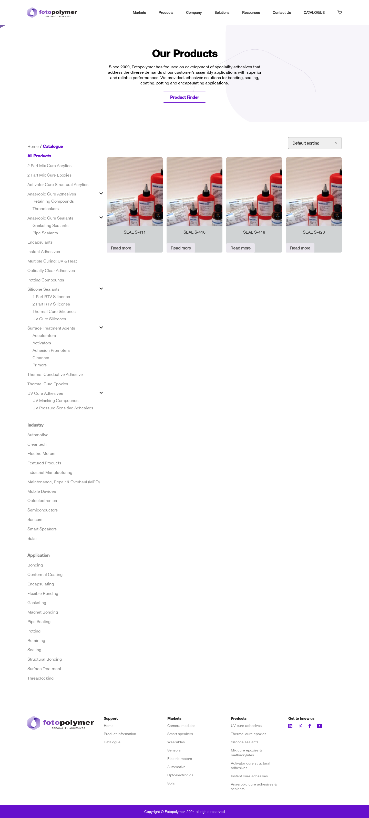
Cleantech (37, 444)
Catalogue (112, 742)
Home (33, 146)
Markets (139, 12)
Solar (32, 538)
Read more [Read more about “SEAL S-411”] (121, 248)
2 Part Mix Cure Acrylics (49, 165)
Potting (33, 631)
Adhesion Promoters (51, 350)
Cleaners (41, 357)
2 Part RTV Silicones (51, 304)
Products (166, 12)
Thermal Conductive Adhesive (55, 374)
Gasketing (36, 602)
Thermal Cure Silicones (54, 311)
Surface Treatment (44, 668)
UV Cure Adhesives (45, 393)
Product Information (120, 734)
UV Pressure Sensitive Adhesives (63, 408)
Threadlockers (46, 208)
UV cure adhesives (246, 726)
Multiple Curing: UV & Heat (52, 261)
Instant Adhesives (43, 251)
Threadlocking (40, 678)
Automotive (37, 434)
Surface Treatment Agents (51, 328)
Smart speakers (180, 734)
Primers (40, 365)
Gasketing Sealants (50, 225)
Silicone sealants (244, 742)
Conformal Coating (45, 574)
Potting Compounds (45, 280)
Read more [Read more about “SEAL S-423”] (300, 248)
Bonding (35, 565)
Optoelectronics (42, 500)
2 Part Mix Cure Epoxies (49, 175)
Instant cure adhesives (249, 776)
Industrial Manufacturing (49, 472)
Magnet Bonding (42, 612)
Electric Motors (41, 453)
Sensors (34, 519)
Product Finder (184, 97)
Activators (42, 343)
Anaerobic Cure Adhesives (51, 194)
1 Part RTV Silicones (51, 296)
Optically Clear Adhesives (51, 270)
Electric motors (179, 759)
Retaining (36, 640)
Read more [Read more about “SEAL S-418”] (240, 248)
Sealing (34, 649)
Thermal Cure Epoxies (47, 383)
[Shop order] (315, 143)
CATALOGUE (314, 12)
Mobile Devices (41, 491)
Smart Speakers (42, 529)
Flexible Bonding (42, 593)
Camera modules (181, 726)
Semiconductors (42, 510)
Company (194, 12)
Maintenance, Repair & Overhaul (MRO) (63, 481)
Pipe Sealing (38, 621)
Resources (251, 12)
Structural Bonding (44, 659)
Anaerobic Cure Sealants (50, 218)
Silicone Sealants (43, 289)
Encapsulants (40, 242)
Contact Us (282, 12)
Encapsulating (40, 584)
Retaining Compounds (53, 201)
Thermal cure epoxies (248, 734)
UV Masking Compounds (55, 400)
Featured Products (44, 463)
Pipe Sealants (45, 233)
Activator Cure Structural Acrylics (57, 184)
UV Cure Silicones (49, 319)
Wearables (176, 742)
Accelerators (44, 335)
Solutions (221, 12)
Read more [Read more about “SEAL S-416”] (181, 248)
